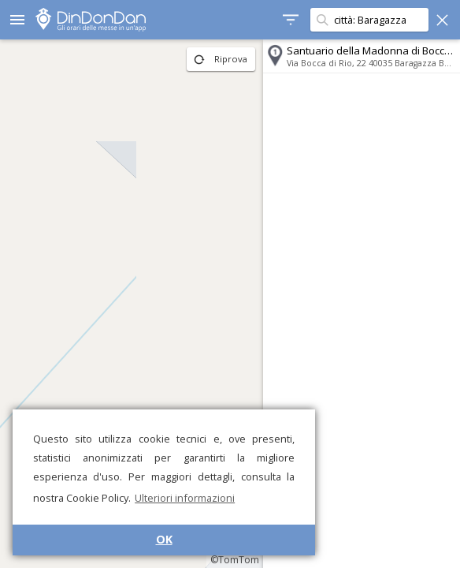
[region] (131, 303)
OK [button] (164, 539)
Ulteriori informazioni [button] (185, 498)
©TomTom (234, 559)
